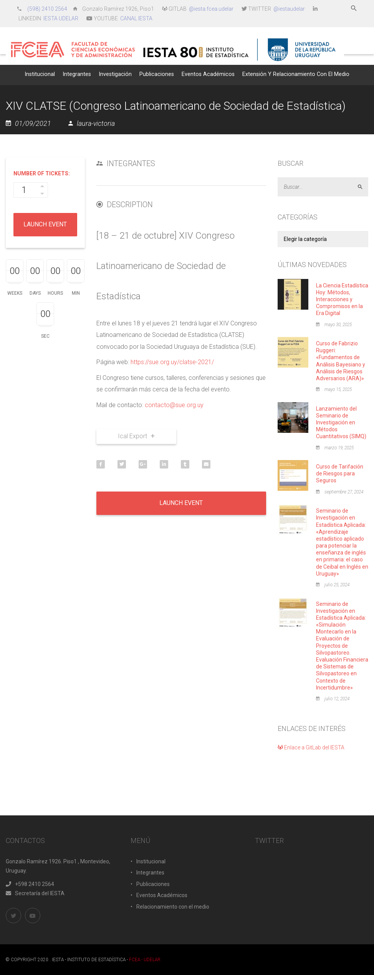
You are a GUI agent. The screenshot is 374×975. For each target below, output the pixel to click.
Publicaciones (153, 884)
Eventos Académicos (161, 895)
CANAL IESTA (136, 18)
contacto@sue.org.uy (174, 405)
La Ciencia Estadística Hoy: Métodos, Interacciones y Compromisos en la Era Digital (342, 299)
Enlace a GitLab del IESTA (311, 747)
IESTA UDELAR (60, 18)
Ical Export (136, 436)
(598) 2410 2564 (47, 9)
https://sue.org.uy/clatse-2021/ (172, 362)
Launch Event (45, 224)
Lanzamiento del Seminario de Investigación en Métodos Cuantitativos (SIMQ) (341, 423)
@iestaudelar (289, 9)
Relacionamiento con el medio (172, 907)
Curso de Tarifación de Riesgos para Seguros (339, 473)
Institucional (150, 861)
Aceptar (363, 187)
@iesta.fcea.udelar (211, 9)
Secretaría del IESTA (35, 893)
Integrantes (150, 872)
